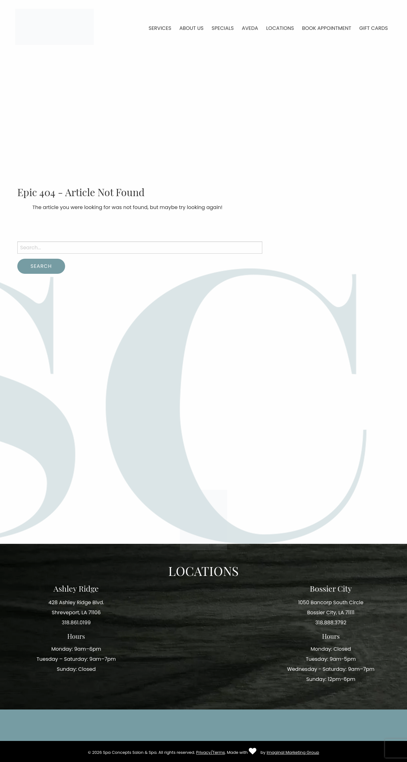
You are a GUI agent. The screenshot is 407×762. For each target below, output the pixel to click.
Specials (223, 28)
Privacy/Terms (210, 752)
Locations (280, 28)
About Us (191, 28)
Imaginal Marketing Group (293, 752)
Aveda (250, 28)
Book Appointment (326, 28)
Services (160, 28)
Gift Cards (373, 28)
